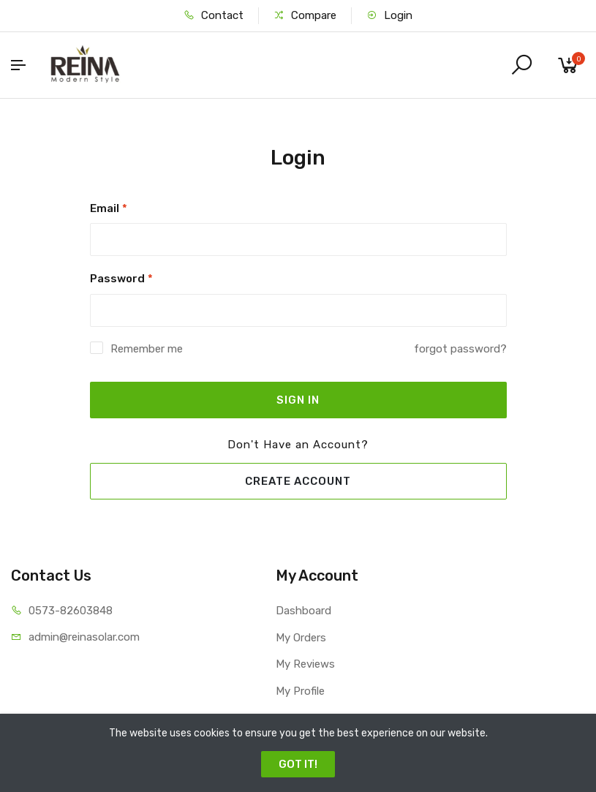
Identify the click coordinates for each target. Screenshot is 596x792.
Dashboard (303, 610)
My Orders (301, 637)
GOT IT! (298, 764)
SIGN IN (298, 400)
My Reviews (305, 664)
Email (108, 208)
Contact (214, 15)
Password (121, 278)
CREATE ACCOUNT (298, 481)
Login (389, 15)
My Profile (300, 691)
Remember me (146, 348)
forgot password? (460, 348)
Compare (305, 15)
